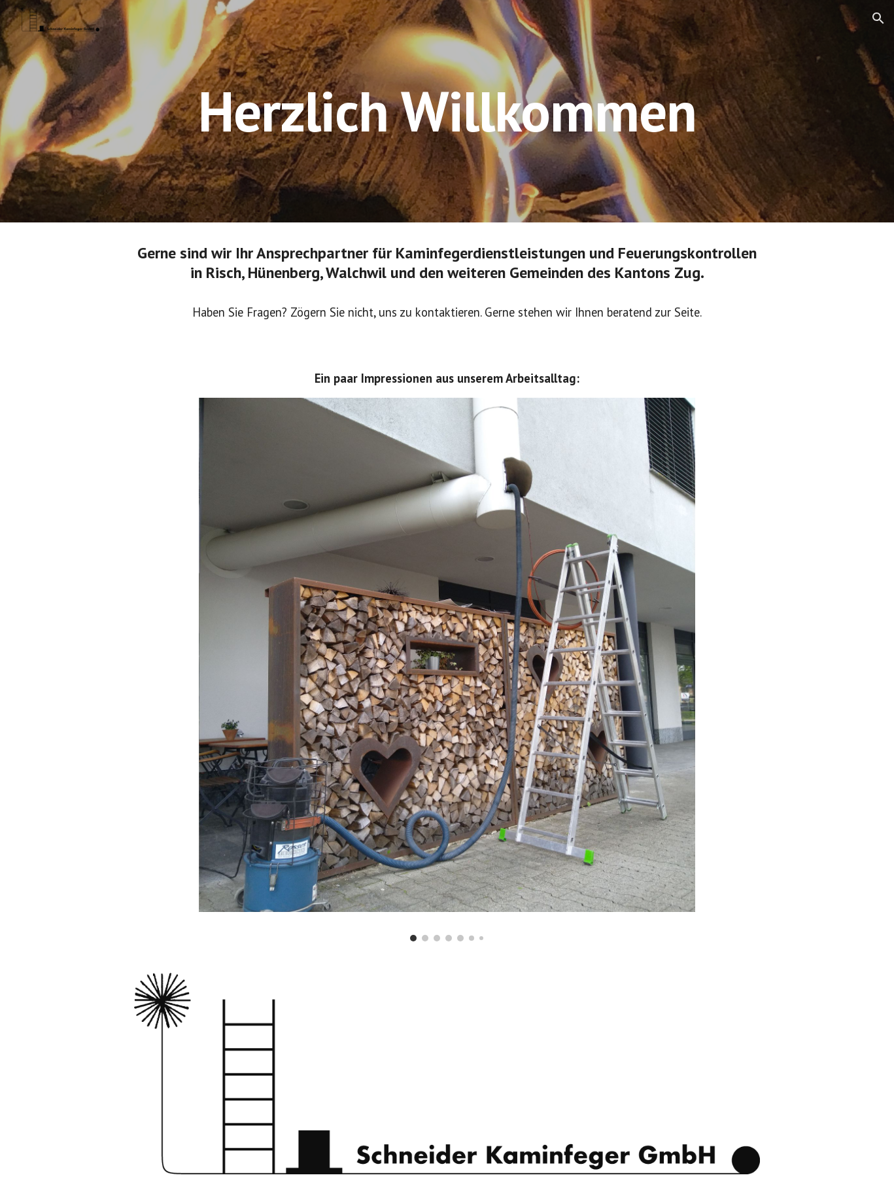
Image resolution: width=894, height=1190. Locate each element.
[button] (878, 18)
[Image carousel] (447, 669)
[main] (446, 111)
